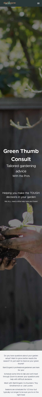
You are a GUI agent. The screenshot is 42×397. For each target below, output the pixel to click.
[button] (38, 3)
